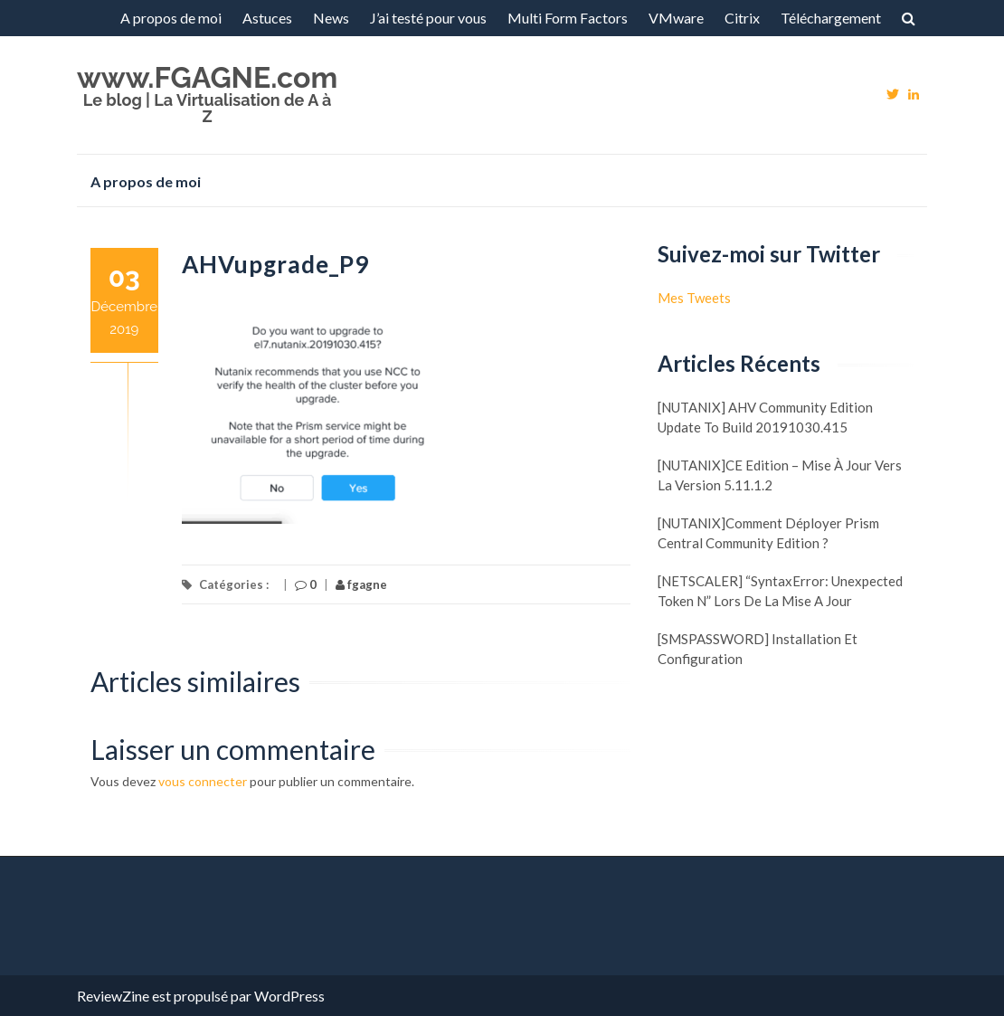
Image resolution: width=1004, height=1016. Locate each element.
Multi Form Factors (567, 17)
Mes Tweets (694, 298)
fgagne (361, 584)
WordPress (289, 995)
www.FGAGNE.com (207, 77)
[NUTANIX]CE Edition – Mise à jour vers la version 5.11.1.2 (780, 475)
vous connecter (202, 781)
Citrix (742, 17)
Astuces (267, 17)
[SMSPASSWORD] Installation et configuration (757, 649)
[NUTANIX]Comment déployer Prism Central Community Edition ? (768, 533)
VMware (676, 17)
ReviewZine (113, 995)
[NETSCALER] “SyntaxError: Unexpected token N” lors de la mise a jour (780, 591)
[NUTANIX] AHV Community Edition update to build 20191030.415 (765, 417)
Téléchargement (831, 17)
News (331, 17)
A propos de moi (171, 17)
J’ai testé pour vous (428, 17)
